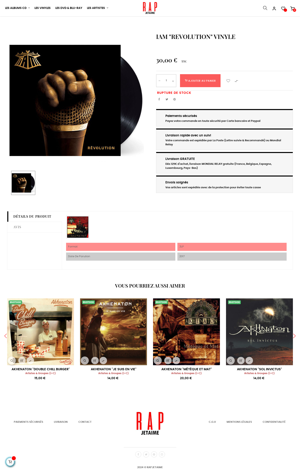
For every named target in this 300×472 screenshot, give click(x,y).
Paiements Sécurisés (28, 436)
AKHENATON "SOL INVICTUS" (259, 383)
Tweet (167, 114)
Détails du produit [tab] (32, 231)
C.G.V (212, 436)
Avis (17, 241)
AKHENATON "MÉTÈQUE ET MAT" (186, 383)
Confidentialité (274, 436)
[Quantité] (166, 95)
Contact (85, 436)
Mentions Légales (239, 436)
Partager (159, 114)
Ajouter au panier (200, 95)
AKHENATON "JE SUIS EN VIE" (113, 383)
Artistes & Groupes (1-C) (40, 388)
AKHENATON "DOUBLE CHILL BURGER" (41, 383)
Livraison (61, 436)
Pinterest (174, 114)
